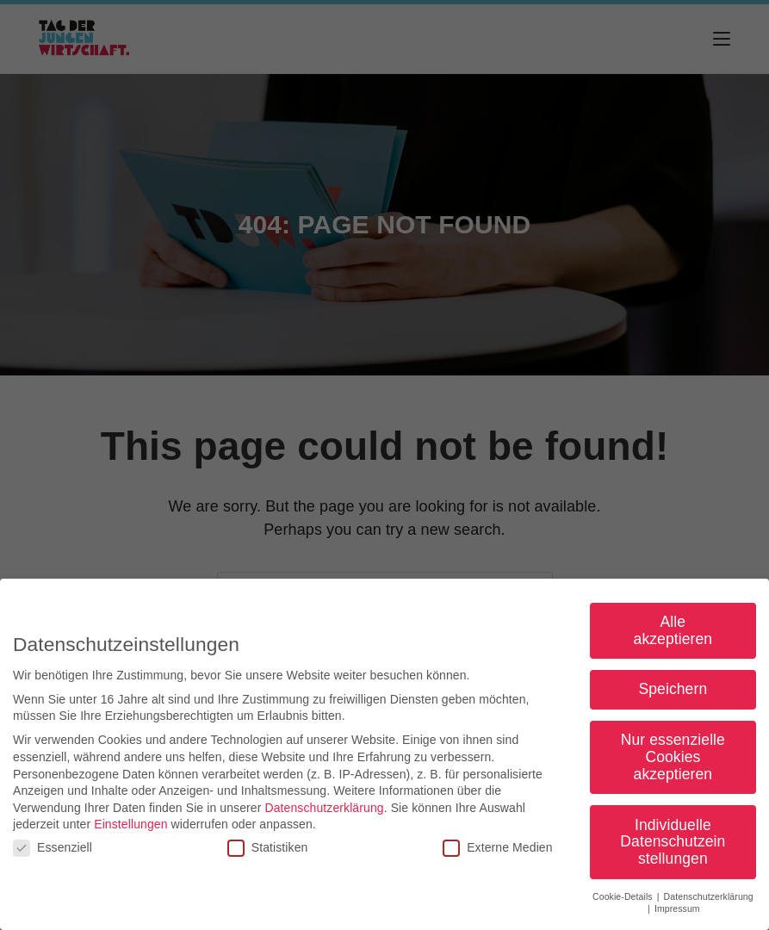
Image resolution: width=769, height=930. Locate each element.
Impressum (677, 912)
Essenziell (52, 850)
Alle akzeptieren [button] (673, 633)
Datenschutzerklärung (323, 810)
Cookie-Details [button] (623, 899)
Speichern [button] (673, 692)
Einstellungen (130, 827)
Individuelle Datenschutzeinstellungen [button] (672, 844)
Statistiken (267, 850)
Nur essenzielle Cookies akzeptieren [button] (673, 760)
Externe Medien (497, 850)
